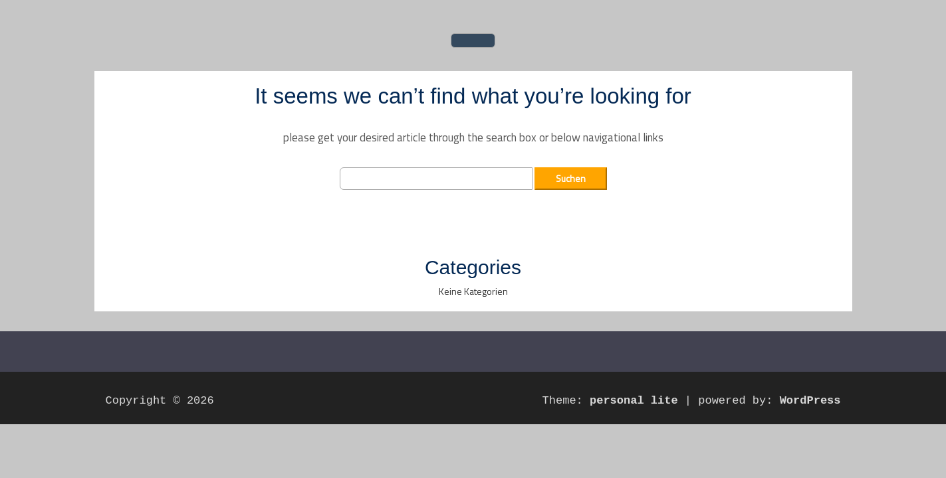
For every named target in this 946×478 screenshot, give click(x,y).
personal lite (634, 400)
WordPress (810, 400)
